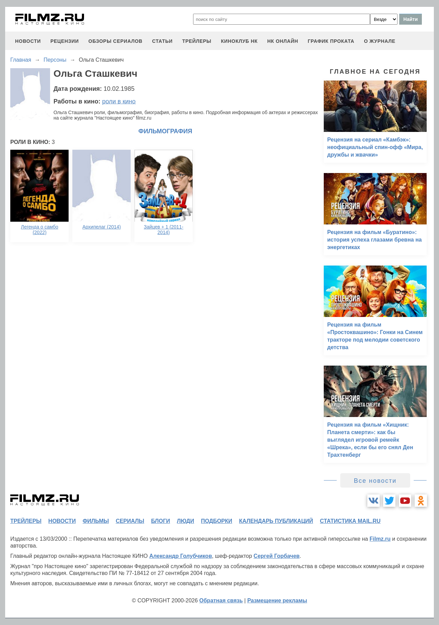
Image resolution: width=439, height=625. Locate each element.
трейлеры (196, 41)
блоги (160, 521)
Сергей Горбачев (276, 556)
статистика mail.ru (350, 521)
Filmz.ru (379, 539)
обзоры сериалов (115, 41)
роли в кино (119, 101)
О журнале (379, 41)
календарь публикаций (276, 521)
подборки (216, 521)
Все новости (375, 480)
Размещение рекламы (277, 600)
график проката (331, 41)
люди (185, 521)
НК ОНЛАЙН (282, 41)
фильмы (96, 521)
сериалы (130, 521)
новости (28, 41)
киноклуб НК (239, 41)
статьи (162, 41)
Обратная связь (221, 600)
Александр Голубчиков (180, 556)
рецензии (64, 41)
